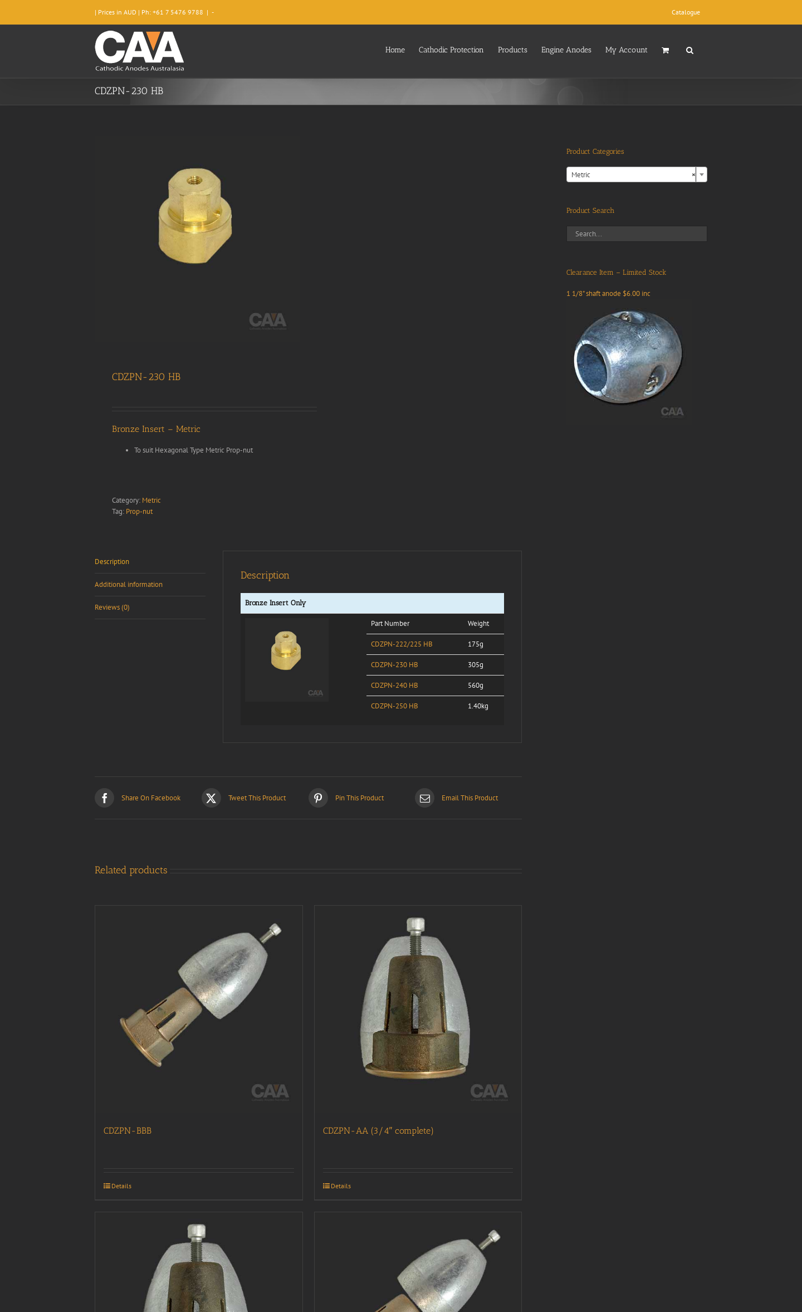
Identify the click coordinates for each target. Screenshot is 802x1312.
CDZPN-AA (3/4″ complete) (378, 1130)
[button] (689, 49)
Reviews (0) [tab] (112, 607)
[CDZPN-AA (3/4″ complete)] (418, 1009)
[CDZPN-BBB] (198, 1009)
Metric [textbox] (633, 175)
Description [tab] (112, 561)
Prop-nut (139, 511)
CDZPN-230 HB (394, 664)
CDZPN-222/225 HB (402, 644)
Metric (151, 500)
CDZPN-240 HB (394, 685)
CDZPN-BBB (127, 1130)
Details (121, 1186)
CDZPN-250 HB (394, 706)
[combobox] (636, 174)
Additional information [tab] (129, 584)
